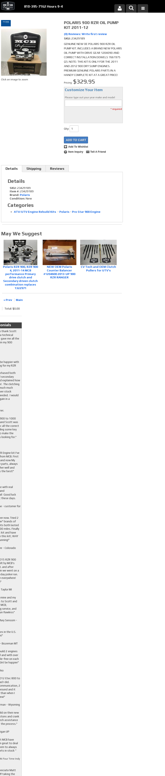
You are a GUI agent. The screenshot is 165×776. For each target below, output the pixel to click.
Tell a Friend (98, 151)
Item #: (15, 191)
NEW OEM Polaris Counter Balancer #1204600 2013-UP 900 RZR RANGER (59, 272)
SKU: (67, 38)
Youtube (66, 716)
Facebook (66, 708)
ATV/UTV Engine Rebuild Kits (35, 211)
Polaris (25, 195)
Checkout (133, 24)
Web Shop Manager (122, 765)
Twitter (65, 712)
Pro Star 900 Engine (86, 211)
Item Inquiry (75, 151)
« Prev (8, 300)
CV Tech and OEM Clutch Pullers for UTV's (98, 268)
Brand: (14, 195)
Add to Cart (76, 140)
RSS (63, 720)
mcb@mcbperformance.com (141, 744)
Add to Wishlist (78, 146)
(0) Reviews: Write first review (85, 34)
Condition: (17, 198)
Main (19, 300)
